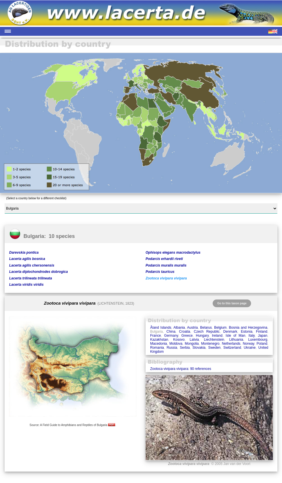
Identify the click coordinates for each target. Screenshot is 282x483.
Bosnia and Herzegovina (248, 328)
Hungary (202, 336)
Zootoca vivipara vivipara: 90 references (180, 369)
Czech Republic (207, 332)
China (171, 332)
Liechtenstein (214, 340)
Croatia (184, 332)
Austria (192, 328)
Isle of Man (235, 336)
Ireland (217, 336)
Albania (179, 328)
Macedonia (158, 344)
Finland (261, 332)
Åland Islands (160, 328)
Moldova (175, 344)
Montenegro (210, 344)
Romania (157, 348)
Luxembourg (257, 340)
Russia (172, 348)
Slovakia (199, 348)
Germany (171, 336)
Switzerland (232, 348)
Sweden (214, 348)
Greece (187, 336)
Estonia (246, 332)
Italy (251, 336)
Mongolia (192, 344)
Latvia (194, 340)
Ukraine (250, 348)
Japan (262, 336)
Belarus (206, 328)
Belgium (220, 328)
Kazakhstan (159, 340)
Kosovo (179, 340)
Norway (248, 344)
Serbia (185, 348)
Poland (261, 344)
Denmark (230, 332)
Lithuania (236, 340)
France (155, 336)
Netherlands (231, 344)
